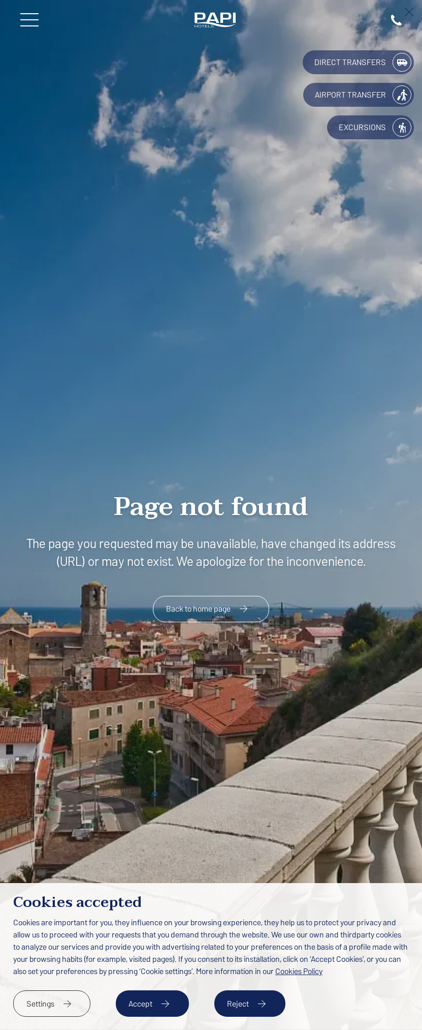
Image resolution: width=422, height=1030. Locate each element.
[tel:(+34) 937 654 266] (396, 20)
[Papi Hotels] (215, 20)
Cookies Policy (298, 971)
